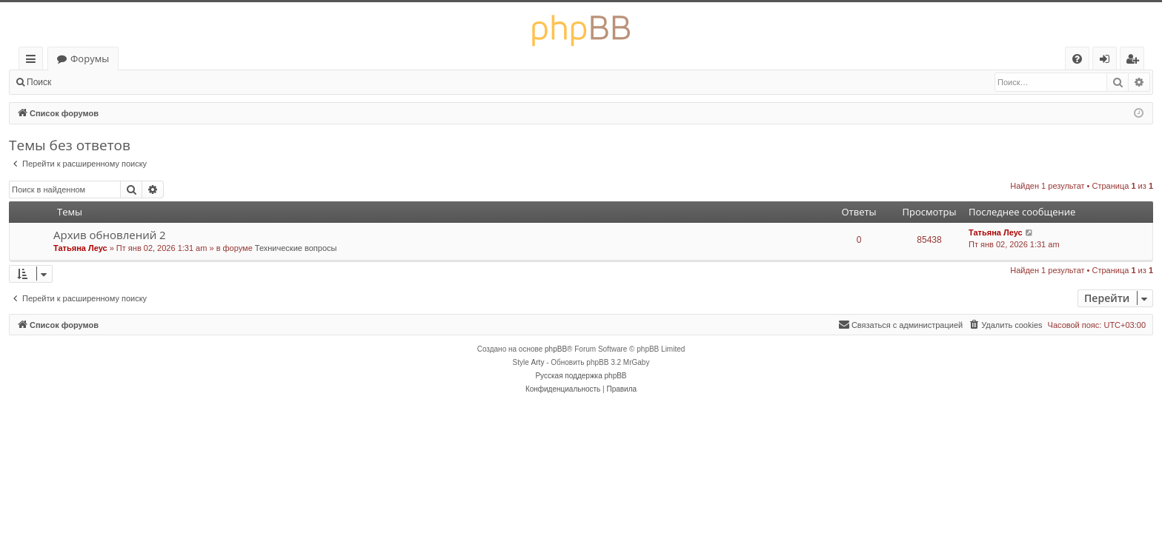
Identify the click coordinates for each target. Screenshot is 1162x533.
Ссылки (33, 61)
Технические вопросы (296, 248)
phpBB (556, 349)
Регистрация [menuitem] (1135, 61)
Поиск (39, 82)
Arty (538, 362)
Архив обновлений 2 (109, 234)
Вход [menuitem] (1107, 61)
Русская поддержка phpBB (580, 376)
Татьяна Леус (80, 248)
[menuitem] (1077, 58)
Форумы (89, 58)
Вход (83, 82)
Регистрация (141, 82)
